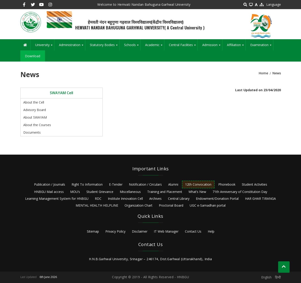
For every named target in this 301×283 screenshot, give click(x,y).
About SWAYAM (35, 117)
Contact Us (193, 231)
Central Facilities (183, 46)
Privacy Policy (115, 231)
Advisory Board (34, 110)
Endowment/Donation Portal (217, 198)
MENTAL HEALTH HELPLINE (97, 205)
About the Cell (33, 102)
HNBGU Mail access (49, 192)
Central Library (178, 198)
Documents (32, 132)
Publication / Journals (49, 184)
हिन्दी (278, 277)
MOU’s (75, 192)
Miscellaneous (130, 192)
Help (211, 231)
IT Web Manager (166, 231)
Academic (154, 46)
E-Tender (116, 184)
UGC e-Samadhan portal (208, 205)
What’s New (197, 192)
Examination (261, 46)
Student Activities (254, 184)
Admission (212, 46)
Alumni (173, 184)
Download (32, 56)
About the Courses (37, 125)
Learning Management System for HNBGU (56, 198)
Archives (155, 198)
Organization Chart (138, 205)
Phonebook (226, 184)
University (44, 46)
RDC (98, 198)
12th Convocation (198, 184)
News (276, 73)
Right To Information (87, 184)
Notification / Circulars (145, 184)
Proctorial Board (171, 205)
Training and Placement (164, 192)
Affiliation (236, 46)
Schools (132, 46)
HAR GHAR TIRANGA (260, 198)
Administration (72, 46)
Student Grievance (99, 192)
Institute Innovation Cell (125, 198)
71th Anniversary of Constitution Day (240, 192)
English (266, 277)
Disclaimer (139, 231)
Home (263, 73)
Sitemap (93, 231)
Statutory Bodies (104, 46)
